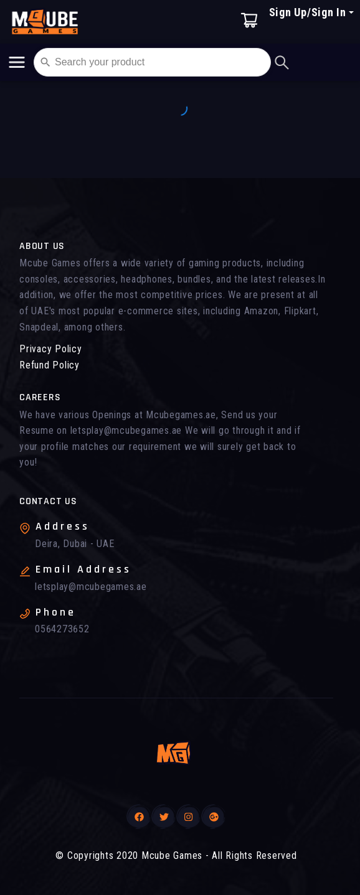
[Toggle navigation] (17, 62)
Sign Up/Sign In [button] (307, 12)
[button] (311, 29)
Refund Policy (49, 365)
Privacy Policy (50, 349)
